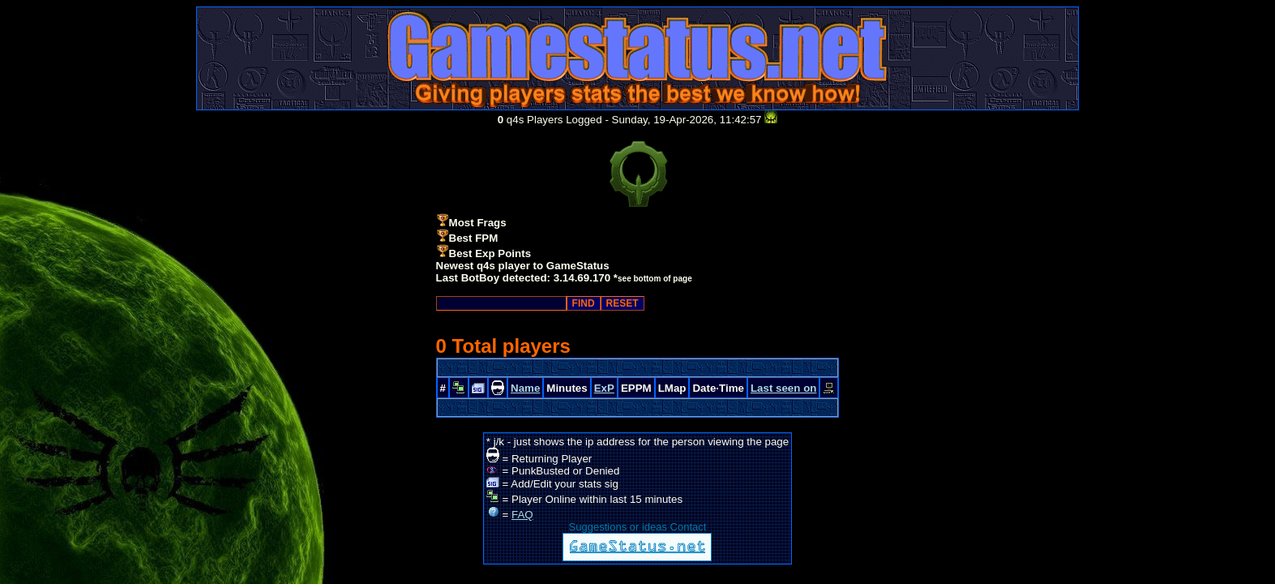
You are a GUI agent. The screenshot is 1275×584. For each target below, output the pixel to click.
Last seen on (783, 388)
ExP (604, 388)
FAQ (522, 515)
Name (525, 388)
